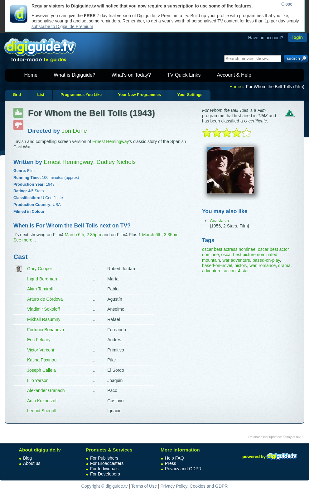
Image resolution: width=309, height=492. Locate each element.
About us (31, 463)
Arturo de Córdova (45, 299)
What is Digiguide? (74, 75)
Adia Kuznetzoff (42, 400)
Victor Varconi (40, 349)
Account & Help (234, 75)
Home (31, 75)
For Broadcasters (106, 463)
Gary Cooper (39, 268)
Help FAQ (174, 458)
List (40, 95)
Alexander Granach (46, 390)
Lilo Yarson (38, 380)
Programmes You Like (81, 95)
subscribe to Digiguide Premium (62, 26)
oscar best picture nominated (249, 254)
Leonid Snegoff (41, 410)
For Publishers (104, 458)
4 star (243, 270)
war (252, 265)
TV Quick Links (184, 75)
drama (284, 265)
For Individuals (104, 468)
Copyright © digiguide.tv (104, 486)
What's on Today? (131, 75)
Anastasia (219, 220)
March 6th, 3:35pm (160, 234)
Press (170, 463)
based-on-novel (217, 265)
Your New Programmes (139, 95)
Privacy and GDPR (183, 468)
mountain (211, 260)
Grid (17, 95)
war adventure (236, 260)
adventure (211, 270)
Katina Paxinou (41, 359)
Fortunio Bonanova (45, 329)
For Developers (105, 473)
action (229, 270)
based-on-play (266, 260)
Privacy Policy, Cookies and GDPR (194, 486)
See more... (24, 239)
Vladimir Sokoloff (43, 309)
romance (267, 265)
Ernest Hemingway (110, 141)
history (240, 265)
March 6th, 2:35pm (83, 234)
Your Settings (189, 95)
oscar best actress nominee (228, 249)
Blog (27, 458)
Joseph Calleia (41, 370)
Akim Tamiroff (40, 288)
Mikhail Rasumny (43, 319)
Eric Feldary (39, 339)
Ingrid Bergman (42, 278)
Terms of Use (144, 486)
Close (286, 4)
